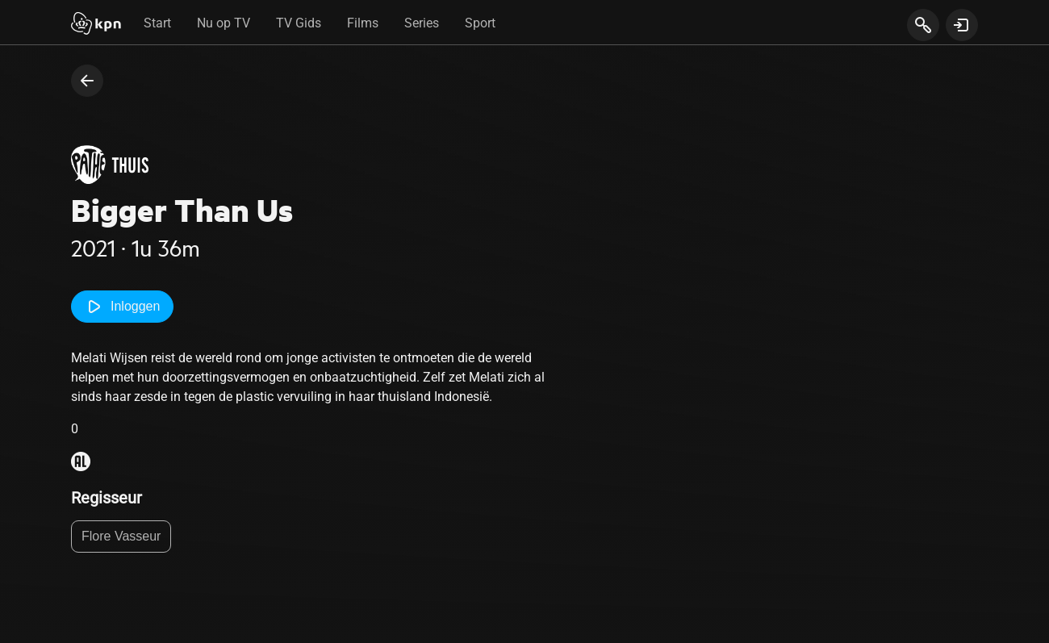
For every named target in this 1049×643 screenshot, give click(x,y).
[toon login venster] (962, 25)
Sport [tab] (480, 23)
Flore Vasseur (121, 536)
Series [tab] (421, 23)
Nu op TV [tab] (223, 23)
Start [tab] (157, 23)
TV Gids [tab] (298, 23)
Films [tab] (362, 23)
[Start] (96, 25)
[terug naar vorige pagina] (87, 81)
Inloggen (122, 306)
